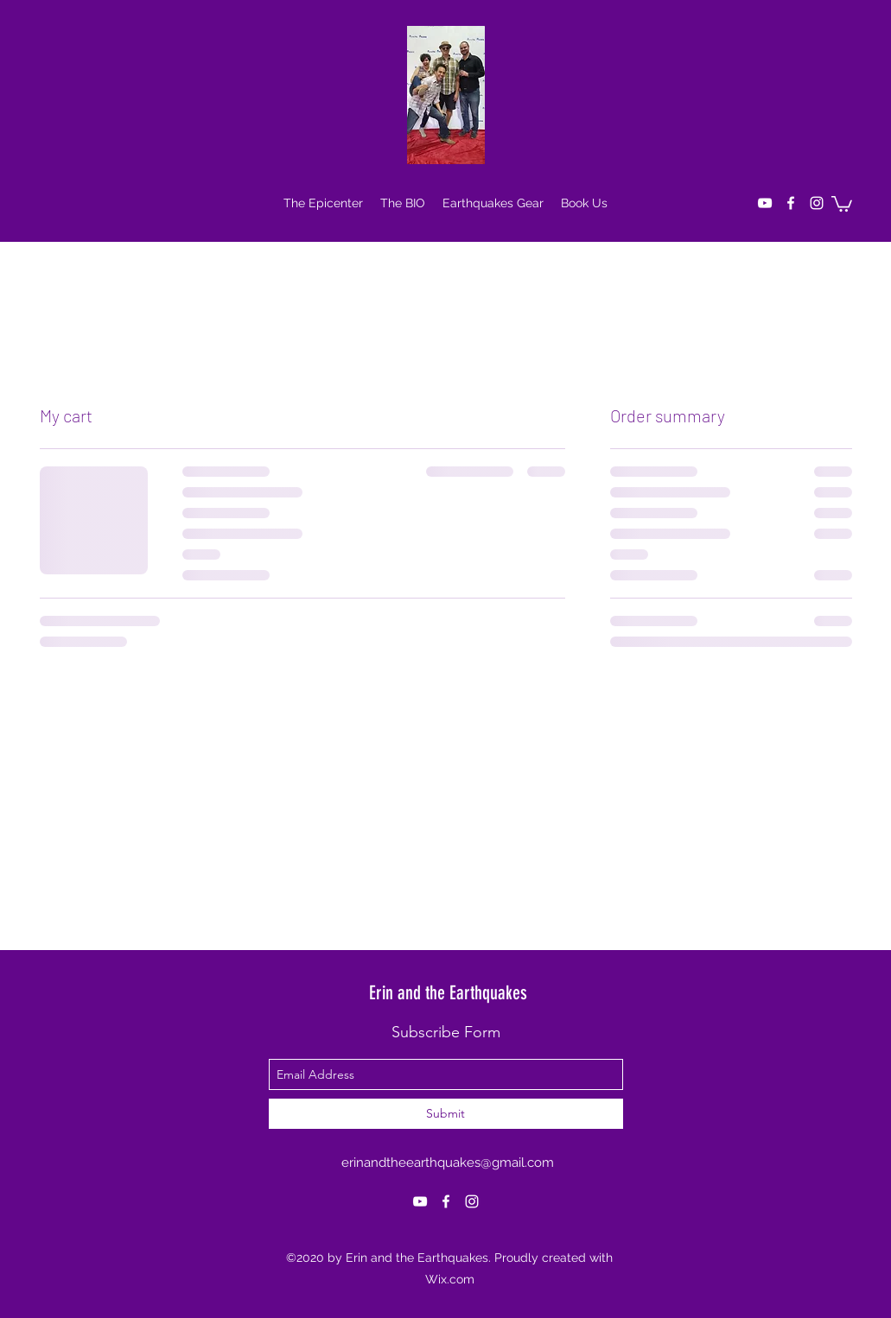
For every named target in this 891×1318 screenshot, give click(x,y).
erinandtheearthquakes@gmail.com (447, 1162)
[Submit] (446, 1114)
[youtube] (764, 203)
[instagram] (816, 203)
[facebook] (790, 203)
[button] (841, 203)
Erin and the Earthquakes (448, 992)
